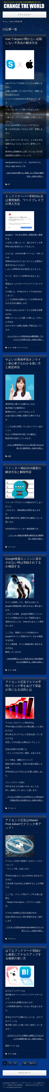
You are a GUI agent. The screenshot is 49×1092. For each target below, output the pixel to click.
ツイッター (12, 547)
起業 (9, 456)
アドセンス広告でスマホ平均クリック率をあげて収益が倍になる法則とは (23, 685)
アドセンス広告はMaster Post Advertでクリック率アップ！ (23, 824)
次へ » (32, 1063)
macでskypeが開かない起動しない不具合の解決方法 (23, 40)
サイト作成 (12, 348)
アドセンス (12, 808)
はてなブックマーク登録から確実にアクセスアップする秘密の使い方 (23, 954)
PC (9, 184)
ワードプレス (23, 348)
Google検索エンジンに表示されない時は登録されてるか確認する (23, 562)
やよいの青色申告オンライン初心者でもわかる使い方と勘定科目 (23, 363)
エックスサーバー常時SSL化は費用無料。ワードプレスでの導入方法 (24, 200)
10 (25, 1063)
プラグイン (12, 939)
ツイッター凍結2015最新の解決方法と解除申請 (23, 470)
